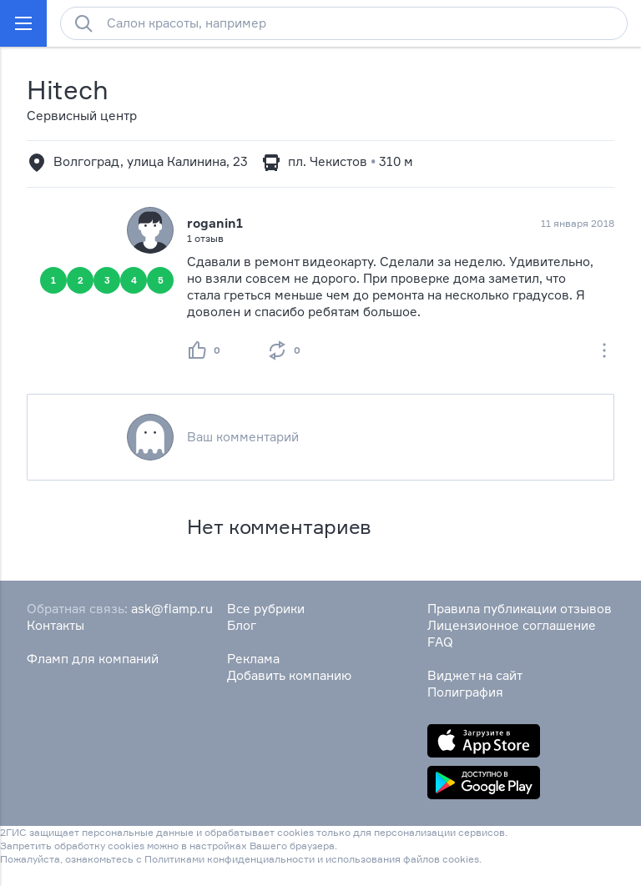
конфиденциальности (261, 859)
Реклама (253, 659)
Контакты (55, 625)
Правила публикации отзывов (519, 609)
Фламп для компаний (93, 659)
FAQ (440, 642)
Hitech (67, 89)
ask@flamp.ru (172, 609)
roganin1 (215, 223)
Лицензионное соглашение (511, 625)
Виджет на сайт (474, 675)
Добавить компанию (289, 675)
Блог (241, 625)
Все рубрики (266, 609)
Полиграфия (465, 692)
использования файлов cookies (402, 859)
